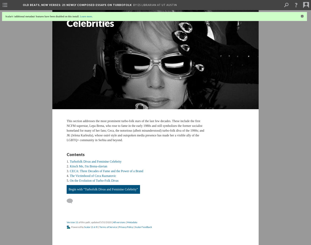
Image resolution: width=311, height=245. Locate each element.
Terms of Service (108, 227)
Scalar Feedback (143, 227)
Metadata (132, 222)
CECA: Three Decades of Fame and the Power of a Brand (106, 171)
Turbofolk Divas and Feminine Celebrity (96, 161)
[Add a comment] (71, 201)
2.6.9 (94, 227)
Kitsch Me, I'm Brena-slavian (88, 166)
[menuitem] (5, 5)
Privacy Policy (126, 227)
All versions (119, 222)
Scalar (87, 227)
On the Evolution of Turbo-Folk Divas (94, 180)
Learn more (86, 16)
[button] (296, 5)
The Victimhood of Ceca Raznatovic (93, 175)
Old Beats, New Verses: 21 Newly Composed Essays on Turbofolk (77, 5)
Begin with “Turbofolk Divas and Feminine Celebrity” (103, 189)
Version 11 (72, 222)
